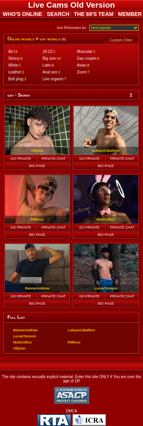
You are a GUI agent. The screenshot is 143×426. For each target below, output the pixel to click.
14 (15, 51)
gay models (50, 38)
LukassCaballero (81, 330)
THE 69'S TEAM (94, 14)
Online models (20, 38)
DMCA (71, 411)
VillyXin (19, 348)
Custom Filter (120, 40)
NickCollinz (22, 342)
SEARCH (58, 14)
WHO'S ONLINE (22, 14)
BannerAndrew (25, 330)
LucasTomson (24, 336)
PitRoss (73, 342)
